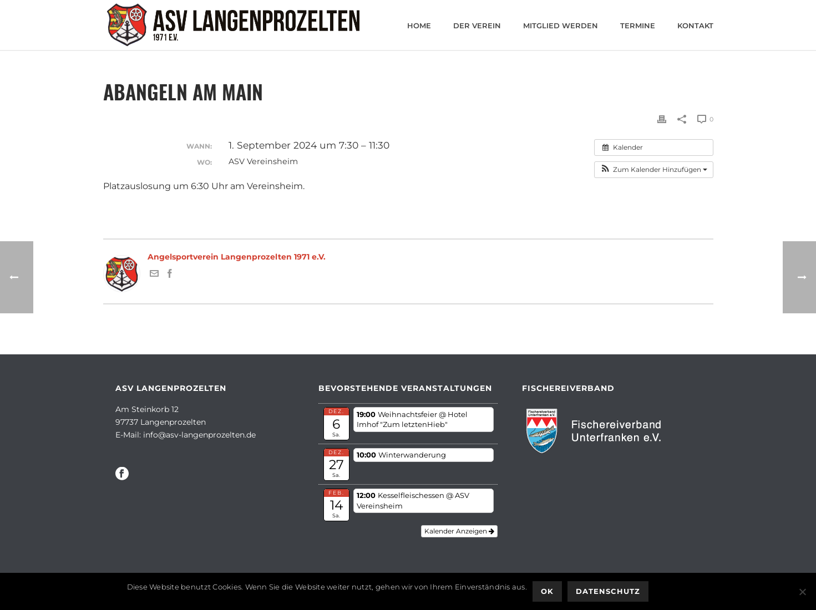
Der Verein (477, 25)
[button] (654, 169)
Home (419, 25)
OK (547, 591)
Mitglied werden (560, 25)
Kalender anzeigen (459, 531)
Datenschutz (608, 591)
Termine (637, 25)
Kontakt (695, 25)
